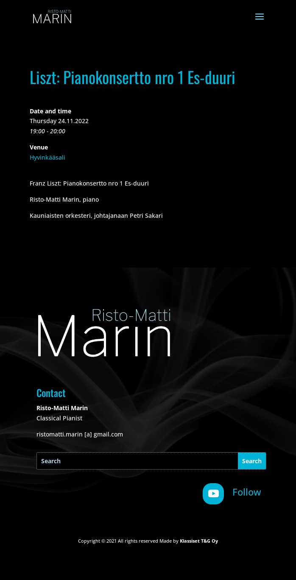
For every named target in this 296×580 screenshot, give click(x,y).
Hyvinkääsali (47, 157)
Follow (246, 491)
